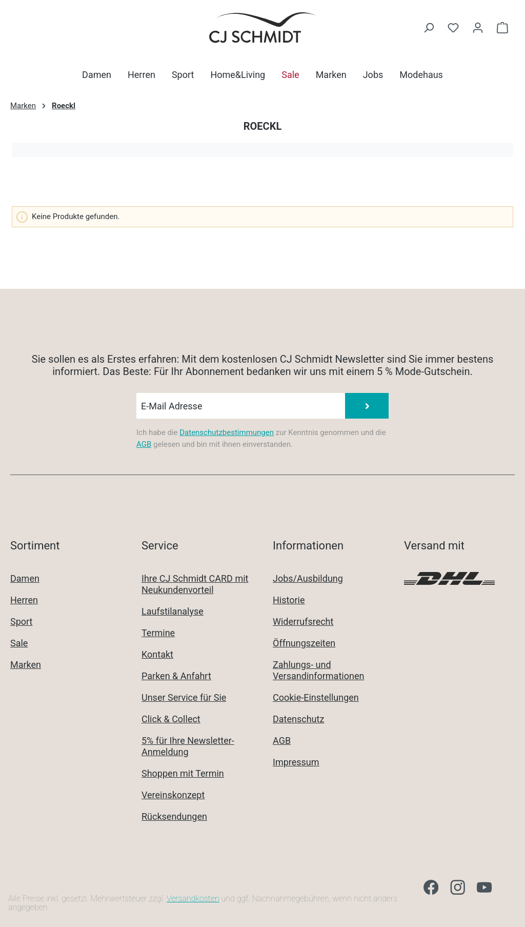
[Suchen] (428, 27)
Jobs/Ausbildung (308, 578)
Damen (24, 578)
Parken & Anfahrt (176, 675)
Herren (24, 600)
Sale (19, 643)
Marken (25, 664)
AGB (143, 444)
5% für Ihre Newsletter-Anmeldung (188, 746)
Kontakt (157, 654)
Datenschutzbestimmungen (226, 432)
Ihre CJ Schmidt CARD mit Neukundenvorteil (195, 584)
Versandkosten (193, 898)
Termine (158, 632)
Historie (289, 600)
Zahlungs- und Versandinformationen (318, 670)
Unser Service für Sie (184, 697)
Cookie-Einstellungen (316, 697)
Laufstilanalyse (173, 611)
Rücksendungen (174, 816)
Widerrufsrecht (303, 621)
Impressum (296, 762)
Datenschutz (298, 719)
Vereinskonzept (173, 795)
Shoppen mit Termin (183, 773)
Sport (21, 621)
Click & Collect (171, 719)
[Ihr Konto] (478, 27)
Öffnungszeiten (304, 643)
